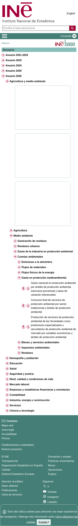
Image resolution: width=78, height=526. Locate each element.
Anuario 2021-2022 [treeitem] (17, 55)
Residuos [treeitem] (27, 353)
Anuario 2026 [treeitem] (14, 76)
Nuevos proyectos (12, 449)
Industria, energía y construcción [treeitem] (30, 400)
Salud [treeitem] (13, 368)
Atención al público (12, 481)
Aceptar (44, 522)
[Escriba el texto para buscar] (36, 28)
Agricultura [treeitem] (20, 230)
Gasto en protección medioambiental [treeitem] (44, 277)
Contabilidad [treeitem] (17, 395)
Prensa (6, 438)
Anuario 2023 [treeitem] (14, 60)
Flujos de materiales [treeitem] (34, 267)
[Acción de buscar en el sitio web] (72, 28)
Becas (51, 465)
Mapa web (7, 425)
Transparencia (10, 461)
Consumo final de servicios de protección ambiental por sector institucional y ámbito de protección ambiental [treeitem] (51, 306)
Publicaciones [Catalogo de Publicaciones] (9, 490)
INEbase (5, 43)
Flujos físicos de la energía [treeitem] (38, 272)
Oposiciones (55, 469)
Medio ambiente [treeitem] (23, 235)
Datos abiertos (10, 485)
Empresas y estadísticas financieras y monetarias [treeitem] (40, 389)
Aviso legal (8, 429)
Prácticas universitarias (61, 461)
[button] (67, 36)
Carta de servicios (12, 494)
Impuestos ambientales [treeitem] (36, 347)
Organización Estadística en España (22, 465)
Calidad (6, 469)
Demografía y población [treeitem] (24, 358)
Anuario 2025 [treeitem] (14, 70)
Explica (52, 474)
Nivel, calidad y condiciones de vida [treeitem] (31, 379)
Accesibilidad (9, 434)
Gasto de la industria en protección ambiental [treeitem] (45, 251)
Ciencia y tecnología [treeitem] (22, 410)
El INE (5, 456)
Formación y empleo (59, 456)
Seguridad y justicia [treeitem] (22, 374)
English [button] (71, 13)
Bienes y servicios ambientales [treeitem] (40, 342)
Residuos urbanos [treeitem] (29, 246)
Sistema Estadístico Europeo (18, 474)
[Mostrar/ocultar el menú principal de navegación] (4, 36)
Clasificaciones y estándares (18, 445)
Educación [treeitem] (16, 363)
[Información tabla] (28, 289)
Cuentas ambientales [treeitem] (30, 256)
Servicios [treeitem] (15, 405)
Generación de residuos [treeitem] (32, 241)
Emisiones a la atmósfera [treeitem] (37, 262)
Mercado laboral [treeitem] (19, 384)
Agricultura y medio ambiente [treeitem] (27, 81)
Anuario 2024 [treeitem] (14, 65)
